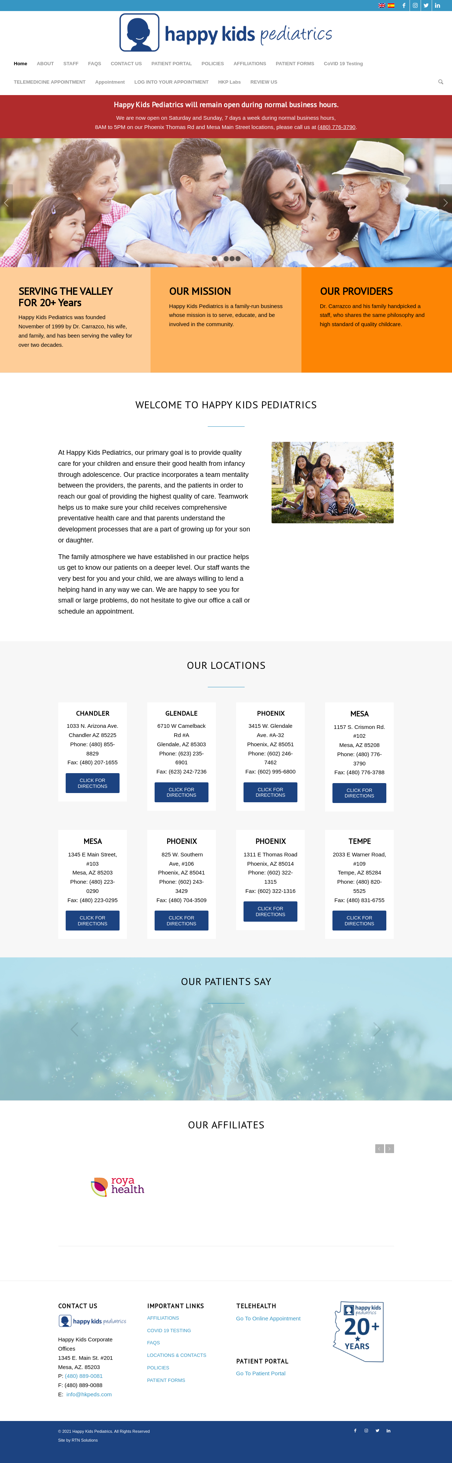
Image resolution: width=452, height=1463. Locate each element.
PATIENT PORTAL (171, 63)
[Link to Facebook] (404, 5)
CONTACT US (126, 63)
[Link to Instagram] (415, 5)
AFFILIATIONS (250, 63)
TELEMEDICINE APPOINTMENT (50, 82)
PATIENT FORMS (295, 63)
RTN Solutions (85, 1452)
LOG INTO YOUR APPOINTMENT (171, 82)
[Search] (438, 82)
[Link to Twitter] (426, 5)
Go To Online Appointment (268, 1330)
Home (20, 63)
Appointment (110, 82)
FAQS (94, 63)
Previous (6, 202)
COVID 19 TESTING (169, 1342)
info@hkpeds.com (89, 1406)
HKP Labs (229, 82)
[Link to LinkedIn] (437, 5)
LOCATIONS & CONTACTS (177, 1367)
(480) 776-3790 (337, 127)
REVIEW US (264, 82)
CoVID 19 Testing (343, 63)
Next (445, 202)
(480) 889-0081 (84, 1388)
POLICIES (212, 63)
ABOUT (45, 63)
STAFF (71, 63)
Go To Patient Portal (261, 1385)
